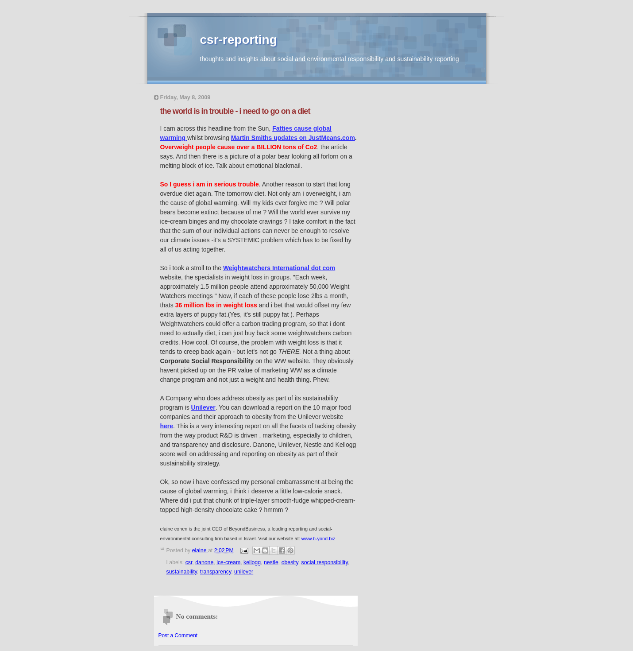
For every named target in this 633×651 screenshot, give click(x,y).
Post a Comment (178, 635)
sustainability (181, 572)
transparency (215, 572)
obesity (290, 562)
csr (189, 562)
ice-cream (228, 562)
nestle (271, 562)
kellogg (252, 562)
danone (204, 562)
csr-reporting (238, 39)
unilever (243, 572)
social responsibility (324, 562)
